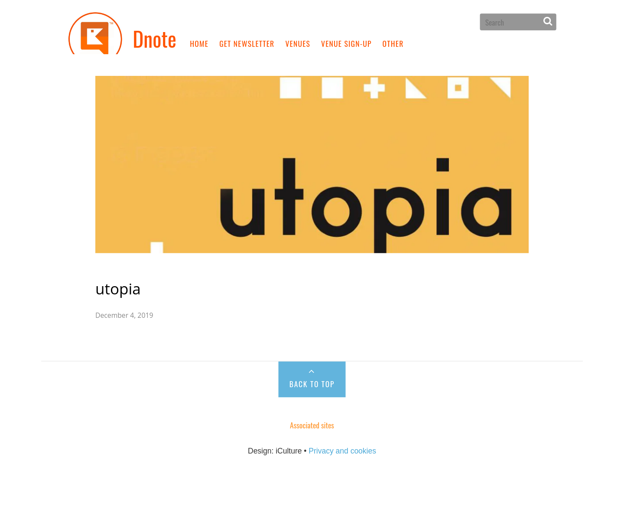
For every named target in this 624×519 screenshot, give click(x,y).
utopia (139, 268)
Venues (297, 43)
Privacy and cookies (342, 431)
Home (199, 43)
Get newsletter (246, 43)
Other (393, 43)
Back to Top (312, 363)
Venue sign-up (346, 43)
